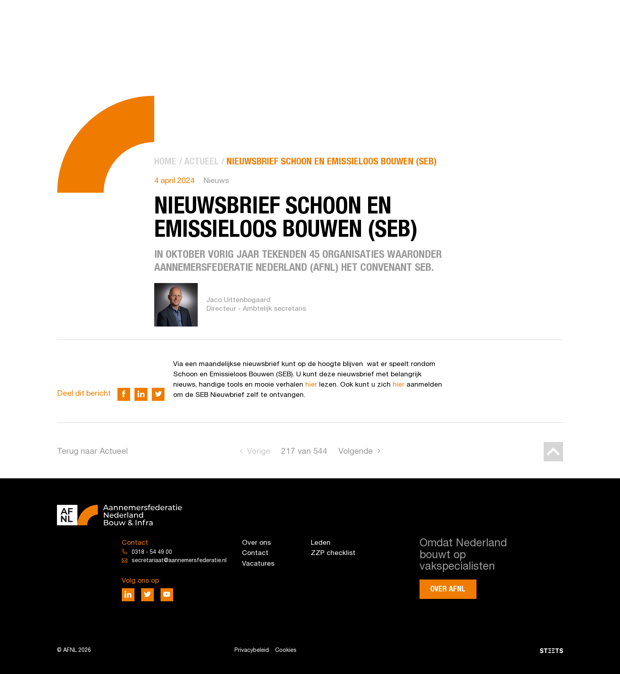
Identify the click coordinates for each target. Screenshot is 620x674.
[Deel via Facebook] (123, 394)
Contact (255, 553)
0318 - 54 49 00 (152, 552)
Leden (321, 543)
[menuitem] (165, 162)
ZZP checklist (333, 553)
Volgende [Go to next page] (355, 451)
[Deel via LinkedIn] (140, 394)
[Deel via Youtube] (167, 594)
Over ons (256, 543)
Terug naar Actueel (92, 451)
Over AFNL (447, 589)
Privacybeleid (251, 650)
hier (311, 385)
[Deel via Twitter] (158, 394)
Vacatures (258, 564)
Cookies (286, 650)
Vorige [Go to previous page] (258, 451)
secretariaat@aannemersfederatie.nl (179, 560)
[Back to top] (553, 451)
